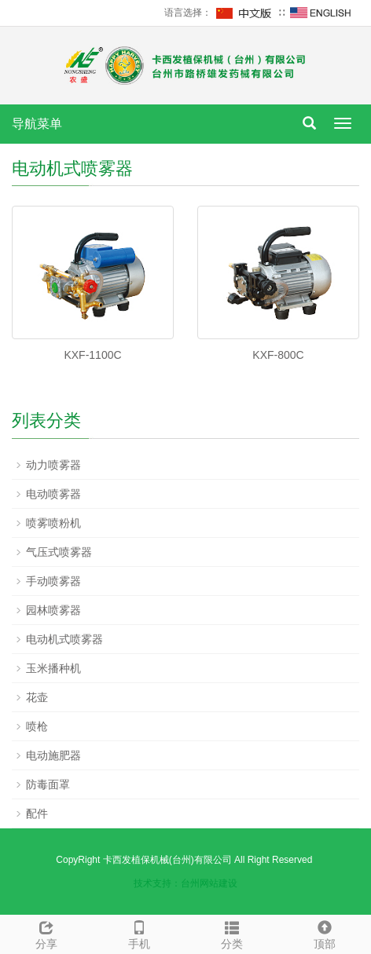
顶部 (324, 933)
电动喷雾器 (53, 494)
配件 (37, 813)
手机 (139, 933)
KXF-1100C (92, 355)
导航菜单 (37, 123)
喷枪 (37, 726)
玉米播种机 (53, 668)
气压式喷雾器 (59, 552)
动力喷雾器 (53, 465)
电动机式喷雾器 (64, 639)
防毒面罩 (48, 784)
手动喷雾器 (53, 581)
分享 (46, 933)
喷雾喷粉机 (53, 523)
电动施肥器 (53, 755)
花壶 (37, 697)
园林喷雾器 (53, 610)
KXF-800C (277, 355)
